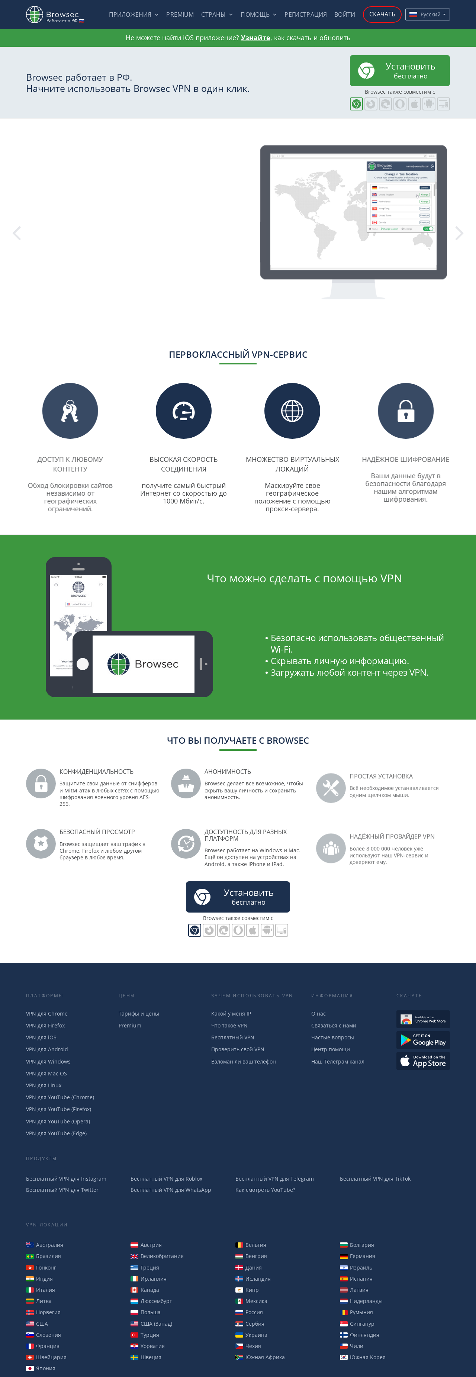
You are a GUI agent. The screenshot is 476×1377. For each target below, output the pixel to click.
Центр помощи (330, 1049)
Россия (249, 1312)
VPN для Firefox (45, 1025)
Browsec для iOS (414, 103)
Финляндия (359, 1334)
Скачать (382, 14)
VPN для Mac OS (46, 1073)
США (37, 1323)
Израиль (356, 1267)
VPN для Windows (48, 1061)
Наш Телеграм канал (337, 1061)
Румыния (356, 1312)
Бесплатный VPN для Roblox (166, 1178)
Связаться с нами (333, 1025)
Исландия (253, 1278)
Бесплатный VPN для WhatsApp (171, 1189)
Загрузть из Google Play (423, 1040)
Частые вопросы (332, 1037)
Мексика (251, 1300)
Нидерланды (361, 1300)
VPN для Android (47, 1049)
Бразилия (43, 1255)
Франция (43, 1345)
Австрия (146, 1244)
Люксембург (151, 1300)
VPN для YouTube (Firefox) (58, 1109)
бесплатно (395, 70)
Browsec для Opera (399, 103)
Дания (248, 1267)
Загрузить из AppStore (423, 1061)
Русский (425, 14)
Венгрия (251, 1255)
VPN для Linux (43, 1085)
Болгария (357, 1244)
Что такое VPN (229, 1025)
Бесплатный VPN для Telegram (274, 1178)
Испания (356, 1278)
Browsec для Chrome (356, 103)
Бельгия (250, 1244)
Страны (213, 14)
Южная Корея (363, 1357)
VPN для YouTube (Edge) (56, 1133)
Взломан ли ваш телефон (243, 1061)
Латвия (354, 1289)
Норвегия (43, 1312)
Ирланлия (149, 1278)
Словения (43, 1334)
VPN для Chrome (47, 1013)
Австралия (44, 1244)
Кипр (247, 1289)
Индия (39, 1278)
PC (443, 103)
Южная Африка (260, 1357)
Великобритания (157, 1255)
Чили (351, 1345)
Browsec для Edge (385, 103)
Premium (180, 14)
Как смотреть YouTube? (265, 1189)
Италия (40, 1289)
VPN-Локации (47, 1225)
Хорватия (148, 1345)
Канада (145, 1289)
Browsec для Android (428, 103)
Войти (344, 14)
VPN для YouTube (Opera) (58, 1121)
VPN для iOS (41, 1037)
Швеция (146, 1357)
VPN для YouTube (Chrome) (60, 1097)
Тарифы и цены (139, 1013)
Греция (145, 1267)
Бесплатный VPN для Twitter (62, 1189)
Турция (145, 1334)
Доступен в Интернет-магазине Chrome (423, 1019)
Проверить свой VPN (237, 1049)
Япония (40, 1368)
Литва (39, 1300)
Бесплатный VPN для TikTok (375, 1178)
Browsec (58, 14)
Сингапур (357, 1323)
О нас (318, 1013)
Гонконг (41, 1267)
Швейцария (46, 1357)
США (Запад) (151, 1323)
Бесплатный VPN (232, 1037)
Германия (357, 1255)
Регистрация (305, 14)
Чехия (248, 1345)
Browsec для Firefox (370, 103)
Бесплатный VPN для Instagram (66, 1178)
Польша (146, 1312)
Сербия (249, 1323)
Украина (251, 1334)
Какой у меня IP (231, 1013)
